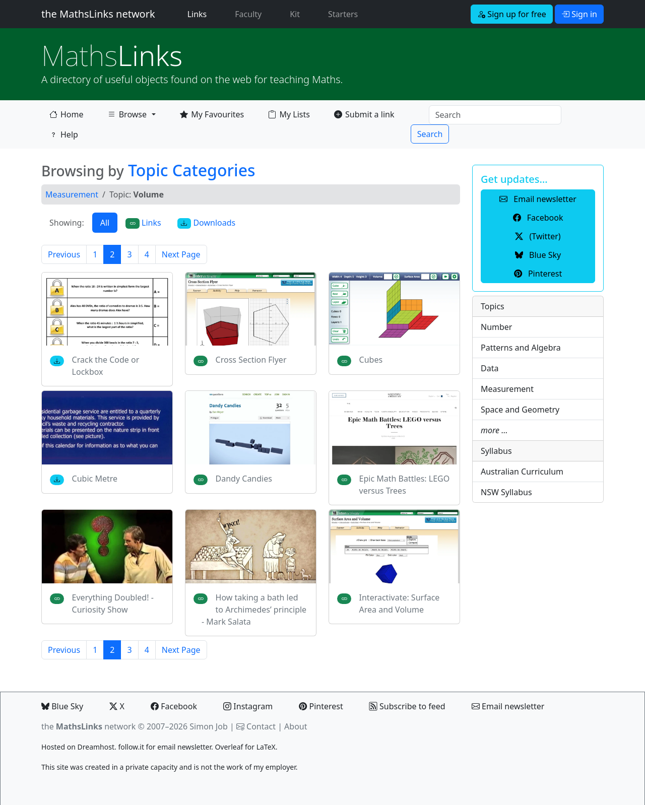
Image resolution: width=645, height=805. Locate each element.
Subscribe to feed (407, 706)
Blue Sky (62, 706)
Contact (261, 726)
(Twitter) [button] (537, 236)
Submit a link (364, 114)
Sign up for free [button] (511, 14)
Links (199, 14)
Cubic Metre (94, 478)
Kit (295, 14)
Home (66, 114)
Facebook (174, 706)
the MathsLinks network (98, 14)
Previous (64, 254)
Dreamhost (96, 747)
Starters (343, 14)
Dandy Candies (244, 478)
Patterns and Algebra (521, 347)
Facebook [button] (538, 217)
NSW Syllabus (506, 492)
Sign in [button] (579, 14)
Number (496, 326)
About (295, 726)
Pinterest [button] (538, 273)
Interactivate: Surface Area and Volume (399, 603)
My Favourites (212, 114)
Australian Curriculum (522, 471)
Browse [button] (127, 116)
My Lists (288, 114)
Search (430, 134)
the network (88, 726)
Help (63, 134)
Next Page (181, 254)
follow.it (131, 747)
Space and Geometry (520, 409)
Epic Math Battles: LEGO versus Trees (404, 484)
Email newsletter (508, 706)
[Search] (495, 114)
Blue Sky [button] (538, 254)
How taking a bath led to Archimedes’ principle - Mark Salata (254, 609)
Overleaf (229, 747)
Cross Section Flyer (251, 359)
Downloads (206, 223)
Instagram (248, 706)
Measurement (71, 194)
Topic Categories (191, 170)
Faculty (248, 14)
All (104, 222)
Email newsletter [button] (537, 199)
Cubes (371, 359)
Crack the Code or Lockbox (106, 365)
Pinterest (321, 706)
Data (489, 368)
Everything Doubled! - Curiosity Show (113, 603)
